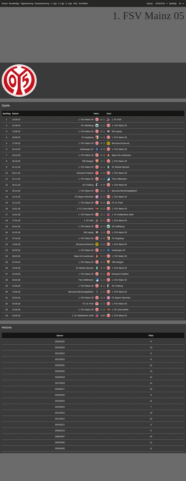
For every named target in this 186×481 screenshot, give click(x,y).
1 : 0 (103, 173)
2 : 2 (103, 197)
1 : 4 (103, 137)
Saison (150, 3)
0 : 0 (103, 203)
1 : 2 (103, 232)
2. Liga (61, 3)
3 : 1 (103, 226)
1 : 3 (103, 309)
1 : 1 (103, 125)
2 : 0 (103, 238)
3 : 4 (103, 155)
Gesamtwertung (42, 3)
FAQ (75, 3)
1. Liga (54, 3)
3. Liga (69, 3)
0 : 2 (103, 143)
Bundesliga (14, 3)
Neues (5, 3)
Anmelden (83, 3)
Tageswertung (27, 3)
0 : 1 (103, 119)
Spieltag (172, 3)
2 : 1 (103, 161)
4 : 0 (103, 149)
